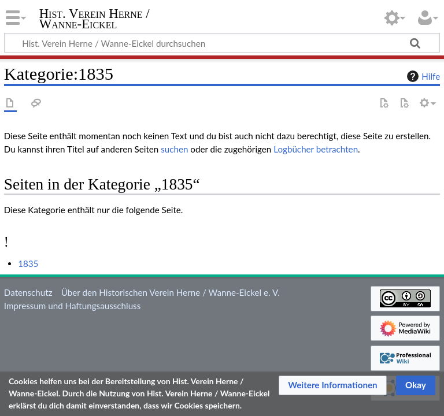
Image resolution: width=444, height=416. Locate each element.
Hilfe (422, 76)
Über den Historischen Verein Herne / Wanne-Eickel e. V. (170, 292)
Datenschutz (28, 292)
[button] (333, 385)
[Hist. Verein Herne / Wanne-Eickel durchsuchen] (222, 43)
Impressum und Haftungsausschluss (72, 305)
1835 (28, 263)
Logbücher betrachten (315, 149)
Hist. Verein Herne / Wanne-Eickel (94, 19)
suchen (174, 149)
